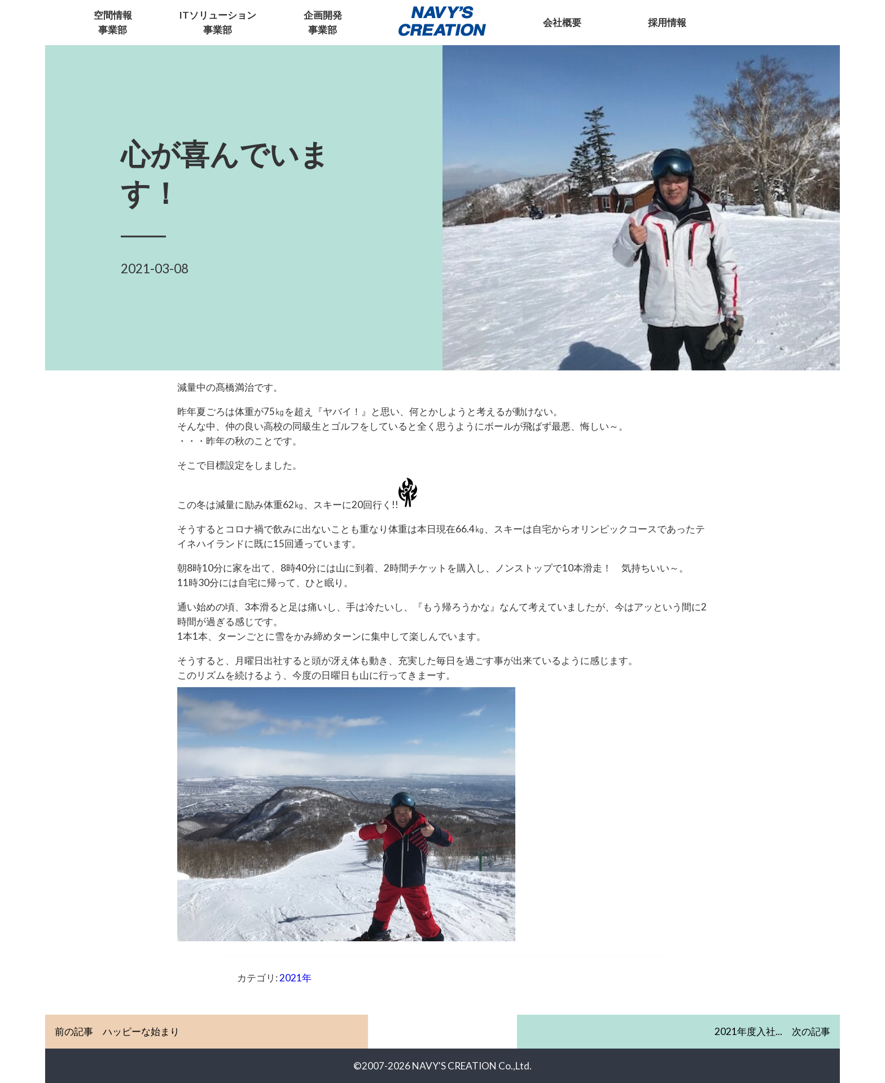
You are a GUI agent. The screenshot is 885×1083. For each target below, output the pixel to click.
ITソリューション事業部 (217, 22)
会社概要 (562, 22)
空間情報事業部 (113, 22)
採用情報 (667, 22)
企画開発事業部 (323, 22)
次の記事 (772, 1031)
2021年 (295, 978)
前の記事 (117, 1031)
